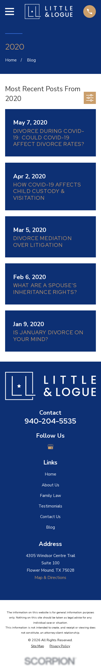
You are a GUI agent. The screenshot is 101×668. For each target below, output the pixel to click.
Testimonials (50, 506)
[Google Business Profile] (50, 447)
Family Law (50, 495)
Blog (50, 527)
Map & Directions (50, 577)
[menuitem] (37, 646)
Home (50, 474)
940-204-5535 (50, 421)
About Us (50, 485)
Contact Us (50, 516)
